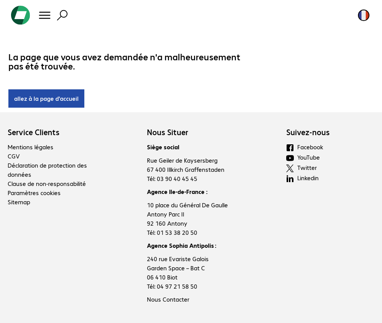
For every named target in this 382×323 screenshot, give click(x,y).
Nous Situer (167, 132)
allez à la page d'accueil (46, 98)
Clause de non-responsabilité (47, 183)
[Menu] (45, 15)
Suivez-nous (308, 132)
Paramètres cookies (34, 193)
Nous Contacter (168, 299)
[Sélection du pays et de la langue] (363, 15)
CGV (14, 156)
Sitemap (19, 202)
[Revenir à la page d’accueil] (20, 15)
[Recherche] (62, 15)
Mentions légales (30, 147)
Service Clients (34, 132)
